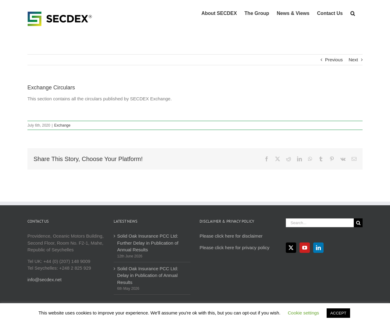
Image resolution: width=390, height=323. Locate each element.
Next (353, 59)
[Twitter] (291, 247)
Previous (334, 59)
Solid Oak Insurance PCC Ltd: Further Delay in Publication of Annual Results (148, 242)
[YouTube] (305, 247)
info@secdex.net (44, 279)
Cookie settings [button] (303, 312)
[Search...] (320, 222)
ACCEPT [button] (338, 313)
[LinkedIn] (318, 247)
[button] (352, 13)
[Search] (358, 222)
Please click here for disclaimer (231, 236)
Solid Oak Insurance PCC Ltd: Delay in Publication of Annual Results (147, 275)
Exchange (62, 125)
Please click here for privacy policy (234, 247)
